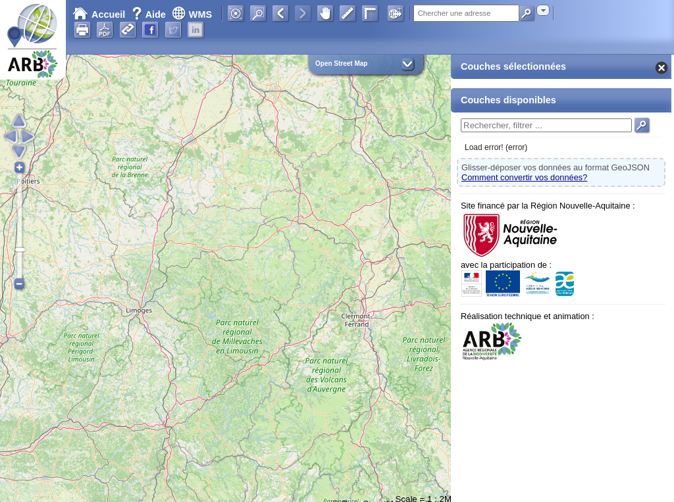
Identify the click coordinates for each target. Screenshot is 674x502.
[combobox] (543, 10)
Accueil (98, 14)
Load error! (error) (496, 147)
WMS (192, 14)
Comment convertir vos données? (524, 177)
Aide (150, 14)
